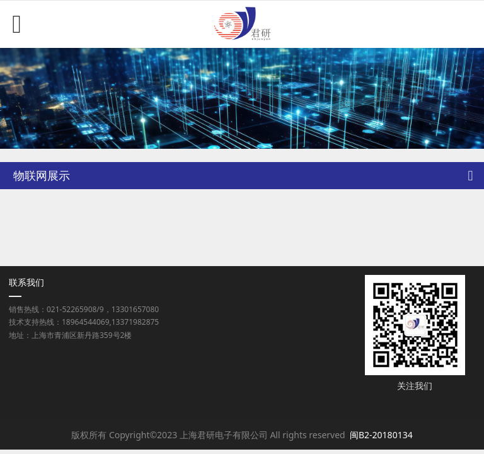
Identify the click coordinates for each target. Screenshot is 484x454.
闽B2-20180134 (381, 435)
